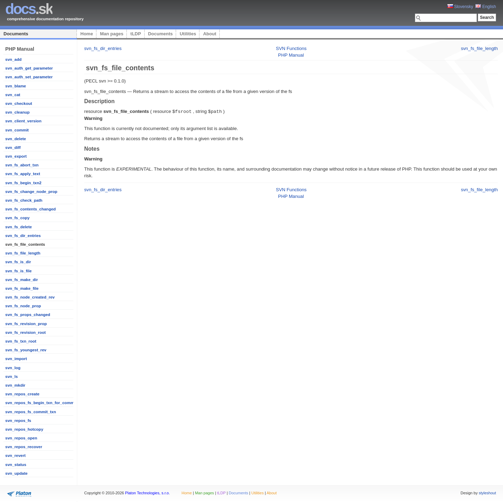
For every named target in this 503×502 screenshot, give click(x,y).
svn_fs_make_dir (21, 280)
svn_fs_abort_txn (21, 165)
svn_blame (15, 86)
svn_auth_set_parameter (29, 77)
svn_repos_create (22, 394)
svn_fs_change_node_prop (31, 191)
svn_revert (15, 455)
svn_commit (17, 130)
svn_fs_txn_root (20, 341)
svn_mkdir (15, 385)
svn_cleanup (17, 112)
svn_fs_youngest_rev (25, 350)
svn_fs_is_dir (18, 262)
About (209, 33)
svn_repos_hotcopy (24, 429)
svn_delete (15, 139)
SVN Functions (291, 48)
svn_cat (12, 95)
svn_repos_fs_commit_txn (30, 412)
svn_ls (11, 376)
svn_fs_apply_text (22, 174)
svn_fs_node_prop (23, 306)
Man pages (111, 33)
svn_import (16, 359)
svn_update (16, 473)
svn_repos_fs (18, 420)
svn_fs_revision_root (25, 332)
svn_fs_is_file (18, 271)
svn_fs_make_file (21, 288)
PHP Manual (291, 55)
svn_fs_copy (17, 218)
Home (86, 33)
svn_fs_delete (18, 227)
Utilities (188, 33)
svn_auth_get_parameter (29, 68)
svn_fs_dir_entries (23, 236)
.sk (28, 9)
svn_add (13, 59)
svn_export (16, 156)
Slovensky (460, 6)
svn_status (15, 464)
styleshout (487, 493)
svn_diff (13, 147)
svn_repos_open (21, 438)
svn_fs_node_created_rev (29, 297)
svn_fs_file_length (22, 253)
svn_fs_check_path (23, 200)
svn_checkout (18, 103)
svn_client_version (23, 121)
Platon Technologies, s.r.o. (147, 493)
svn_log (13, 368)
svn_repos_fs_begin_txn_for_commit (40, 403)
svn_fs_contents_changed (30, 209)
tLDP (135, 33)
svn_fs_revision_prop (26, 324)
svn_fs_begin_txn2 (23, 183)
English (485, 6)
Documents (15, 33)
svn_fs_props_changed (27, 315)
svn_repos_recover (23, 447)
